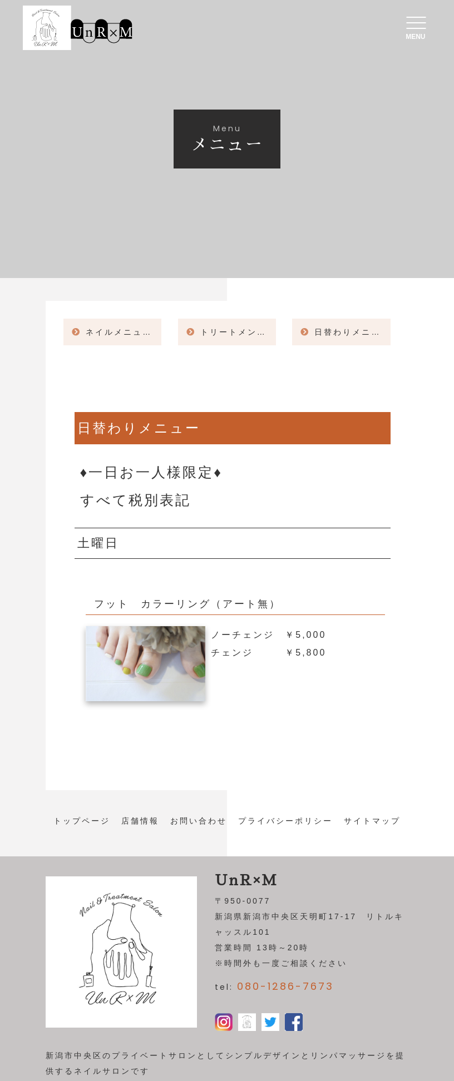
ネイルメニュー (119, 332)
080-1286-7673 (285, 986)
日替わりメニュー (352, 332)
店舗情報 (140, 820)
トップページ (81, 820)
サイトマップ (372, 820)
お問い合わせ (198, 820)
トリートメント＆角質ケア (238, 332)
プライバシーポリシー (285, 820)
